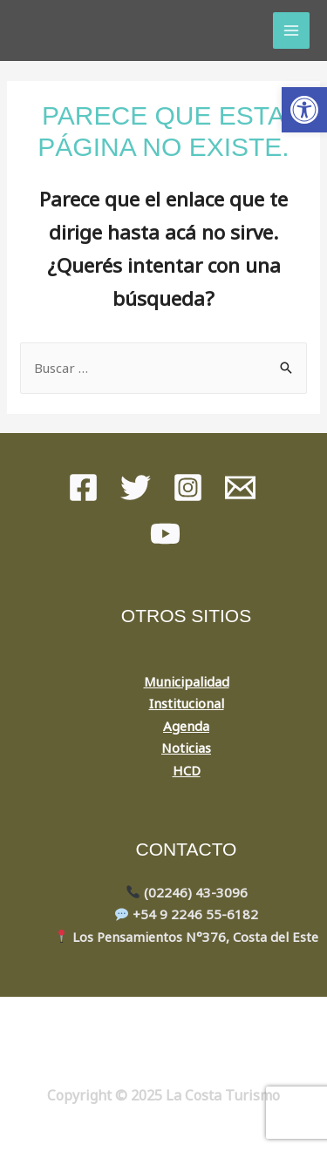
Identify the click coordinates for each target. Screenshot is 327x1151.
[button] (304, 109)
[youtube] (165, 534)
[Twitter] (135, 487)
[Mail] (240, 487)
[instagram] (188, 487)
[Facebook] (83, 487)
